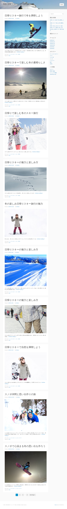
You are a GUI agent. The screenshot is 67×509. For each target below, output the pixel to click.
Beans (56, 504)
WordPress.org (53, 74)
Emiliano (17, 18)
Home (62, 4)
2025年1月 (52, 40)
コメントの (53, 72)
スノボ (17, 488)
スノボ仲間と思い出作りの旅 (20, 394)
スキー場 (52, 57)
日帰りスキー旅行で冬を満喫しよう (24, 15)
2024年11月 (52, 43)
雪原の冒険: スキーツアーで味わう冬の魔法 (18, 4)
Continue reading (20, 51)
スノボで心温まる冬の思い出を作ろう (25, 446)
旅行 (9, 55)
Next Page (32, 494)
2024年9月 (52, 46)
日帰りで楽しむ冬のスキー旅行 (21, 113)
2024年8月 (52, 48)
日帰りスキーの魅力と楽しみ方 (21, 162)
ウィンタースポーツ (12, 54)
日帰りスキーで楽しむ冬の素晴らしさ (25, 62)
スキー (17, 54)
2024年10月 (52, 45)
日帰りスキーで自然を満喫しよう (23, 347)
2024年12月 (52, 41)
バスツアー (20, 488)
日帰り (19, 54)
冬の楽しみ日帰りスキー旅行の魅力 (24, 203)
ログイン (52, 69)
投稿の (52, 71)
